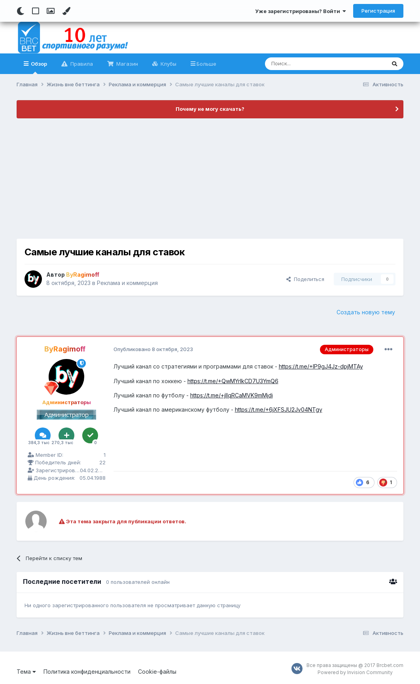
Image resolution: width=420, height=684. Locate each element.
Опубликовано (153, 349)
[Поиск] (307, 63)
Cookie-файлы (157, 671)
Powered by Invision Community (355, 672)
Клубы (167, 64)
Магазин (126, 64)
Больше (206, 64)
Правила (81, 64)
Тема (26, 671)
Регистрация (378, 11)
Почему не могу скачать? (210, 109)
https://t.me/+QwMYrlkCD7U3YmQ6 (232, 381)
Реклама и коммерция (127, 282)
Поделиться (305, 279)
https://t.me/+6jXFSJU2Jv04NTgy (278, 409)
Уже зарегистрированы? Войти (300, 11)
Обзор (38, 67)
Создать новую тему (366, 312)
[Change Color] (66, 11)
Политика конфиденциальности (87, 671)
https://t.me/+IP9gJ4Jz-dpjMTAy (321, 366)
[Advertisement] (210, 178)
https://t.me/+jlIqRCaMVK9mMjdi (231, 395)
